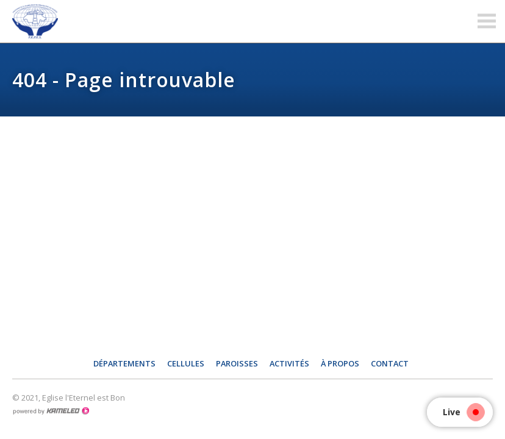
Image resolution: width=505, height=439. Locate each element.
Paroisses (237, 363)
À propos (340, 363)
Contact (390, 363)
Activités (289, 363)
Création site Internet (50, 411)
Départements (124, 363)
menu (486, 21)
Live (461, 412)
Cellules (185, 363)
